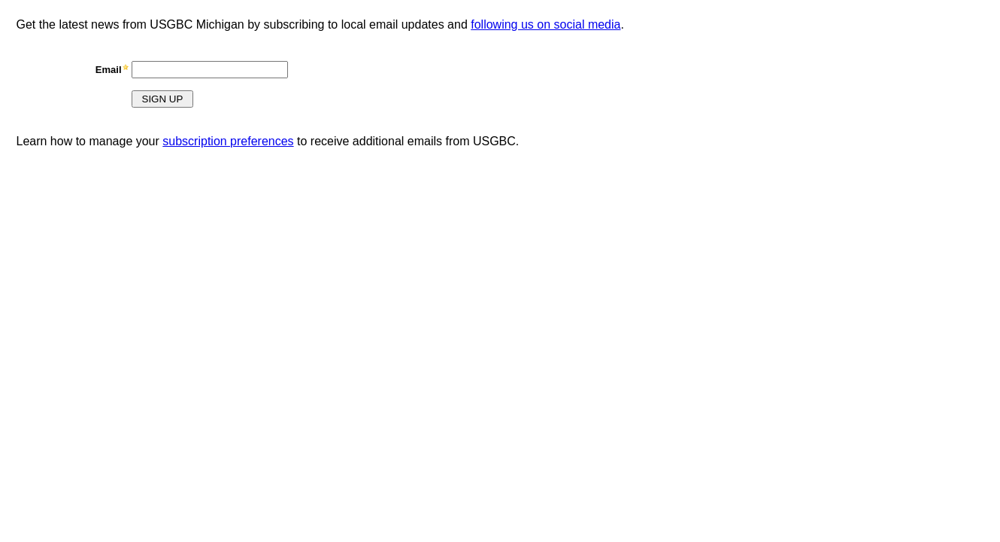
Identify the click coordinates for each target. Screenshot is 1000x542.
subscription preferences (227, 141)
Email (108, 69)
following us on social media (545, 24)
